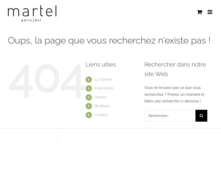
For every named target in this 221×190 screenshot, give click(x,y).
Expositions (104, 88)
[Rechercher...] (170, 116)
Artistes (101, 97)
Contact (101, 115)
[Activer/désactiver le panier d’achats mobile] (199, 12)
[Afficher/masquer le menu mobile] (210, 12)
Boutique (102, 106)
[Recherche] (201, 116)
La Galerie (103, 79)
